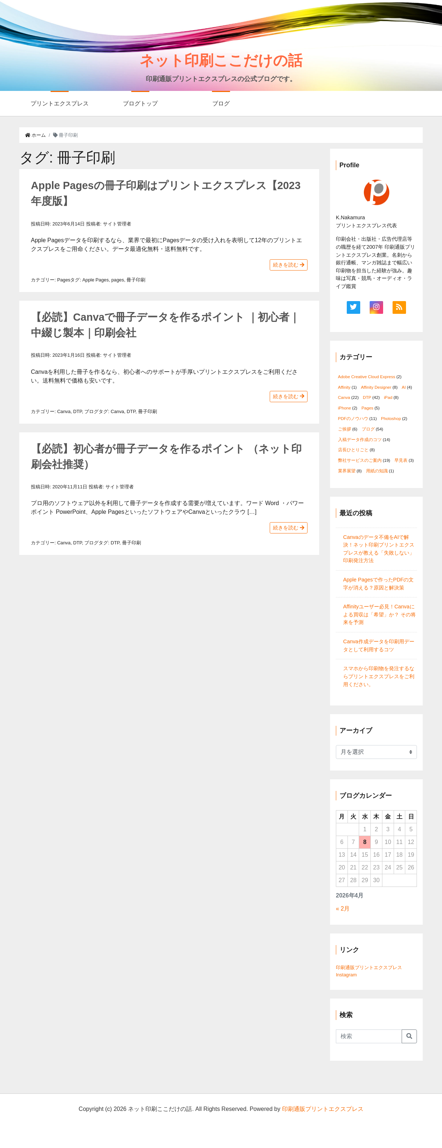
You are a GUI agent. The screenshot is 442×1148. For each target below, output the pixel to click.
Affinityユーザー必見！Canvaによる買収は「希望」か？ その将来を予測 (379, 614)
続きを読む (288, 265)
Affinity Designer (376, 387)
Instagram (346, 974)
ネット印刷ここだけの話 (221, 60)
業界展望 (346, 471)
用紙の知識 (377, 471)
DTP (77, 411)
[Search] (369, 1036)
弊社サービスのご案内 (360, 460)
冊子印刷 (135, 280)
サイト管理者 (117, 224)
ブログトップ (140, 103)
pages (117, 280)
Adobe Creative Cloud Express (366, 377)
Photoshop (391, 418)
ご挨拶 (344, 429)
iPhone (344, 408)
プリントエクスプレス (60, 103)
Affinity (344, 387)
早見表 (400, 460)
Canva (64, 411)
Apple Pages (96, 280)
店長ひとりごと (353, 450)
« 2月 (343, 908)
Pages (63, 280)
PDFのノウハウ (353, 418)
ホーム (35, 135)
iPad (388, 397)
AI (404, 387)
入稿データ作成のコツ (360, 439)
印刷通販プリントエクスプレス (369, 967)
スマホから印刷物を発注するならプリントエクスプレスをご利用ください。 (378, 676)
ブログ (221, 103)
